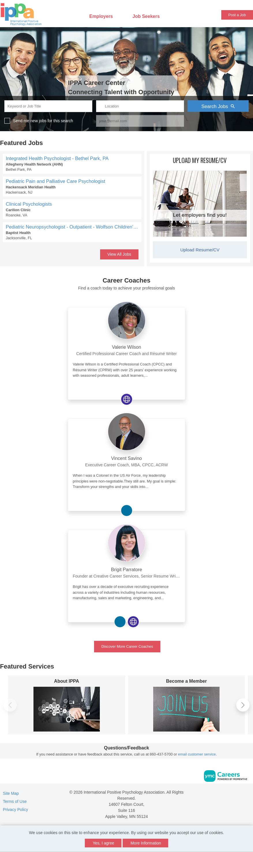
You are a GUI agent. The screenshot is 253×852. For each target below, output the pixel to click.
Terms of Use (15, 801)
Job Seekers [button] (146, 16)
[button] (243, 705)
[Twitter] (247, 794)
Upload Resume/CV (200, 249)
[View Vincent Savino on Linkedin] (126, 510)
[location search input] (140, 106)
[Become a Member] (186, 709)
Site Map (11, 793)
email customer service (197, 754)
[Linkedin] (241, 794)
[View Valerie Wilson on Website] (126, 399)
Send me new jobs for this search (43, 120)
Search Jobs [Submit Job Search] (218, 106)
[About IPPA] (66, 709)
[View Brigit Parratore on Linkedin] (120, 622)
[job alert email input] (140, 121)
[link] (126, 345)
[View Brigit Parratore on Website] (133, 622)
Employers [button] (101, 16)
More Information (145, 843)
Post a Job (237, 15)
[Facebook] (235, 794)
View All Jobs (119, 254)
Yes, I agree (103, 843)
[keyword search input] (48, 106)
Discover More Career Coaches (127, 646)
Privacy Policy (15, 809)
